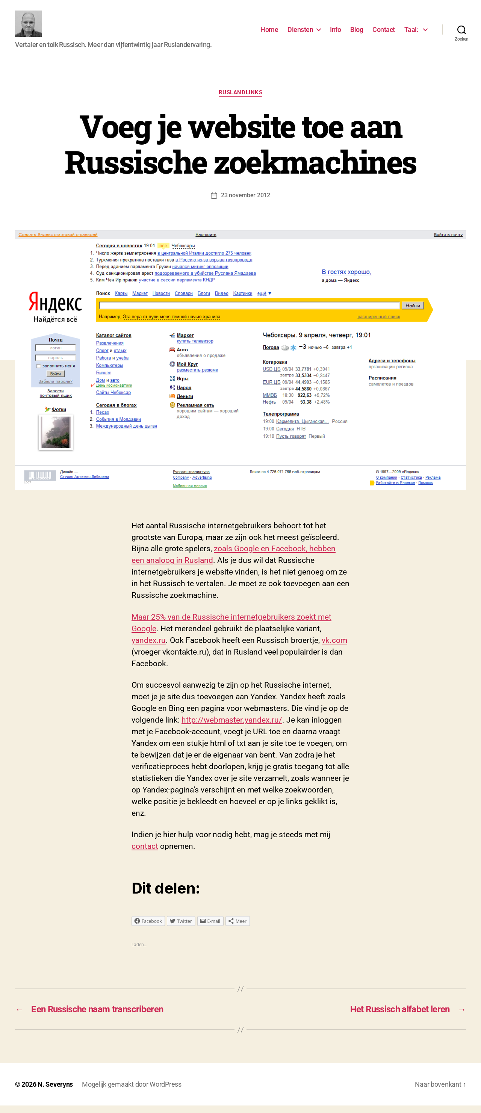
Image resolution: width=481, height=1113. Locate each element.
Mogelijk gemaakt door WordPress (132, 1092)
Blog (356, 33)
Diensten (300, 33)
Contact (383, 33)
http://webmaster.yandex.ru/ (232, 727)
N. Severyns (55, 1092)
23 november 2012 (245, 202)
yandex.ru (149, 647)
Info (335, 33)
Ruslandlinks (241, 100)
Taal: (412, 33)
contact (145, 853)
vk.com (334, 647)
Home (269, 33)
